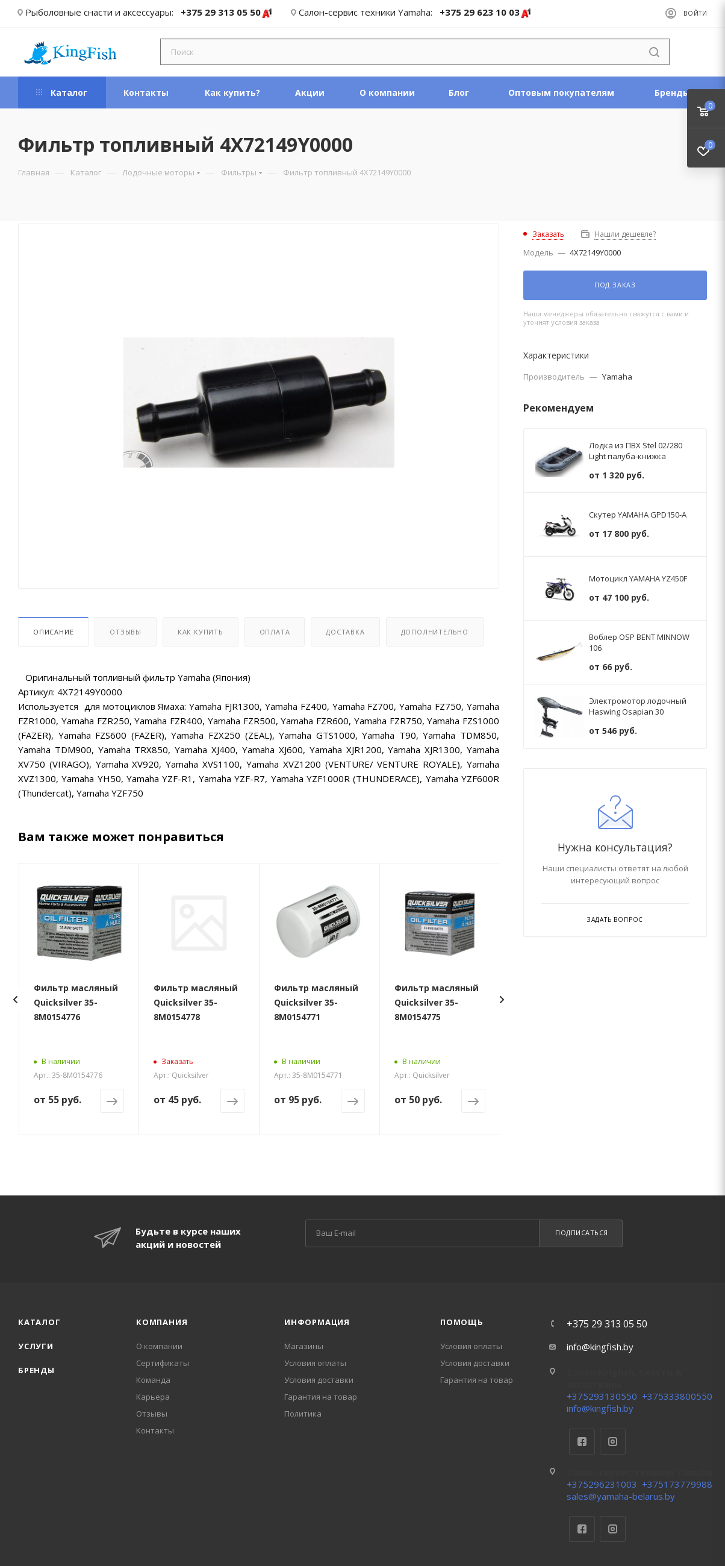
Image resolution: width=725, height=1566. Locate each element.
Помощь (462, 1322)
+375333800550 (677, 1396)
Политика (303, 1413)
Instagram (613, 1442)
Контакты (155, 1430)
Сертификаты (162, 1363)
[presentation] (15, 1000)
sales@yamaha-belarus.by (621, 1496)
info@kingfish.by (600, 1347)
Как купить (200, 631)
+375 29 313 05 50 (227, 13)
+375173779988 (677, 1484)
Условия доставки (318, 1379)
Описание (53, 631)
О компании (159, 1346)
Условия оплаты (315, 1363)
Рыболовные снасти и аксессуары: (99, 12)
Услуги (36, 1346)
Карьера (153, 1396)
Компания (161, 1322)
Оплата (275, 631)
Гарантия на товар (320, 1396)
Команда (153, 1379)
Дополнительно (434, 631)
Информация (317, 1322)
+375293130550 (602, 1396)
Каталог (39, 1322)
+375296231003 (602, 1484)
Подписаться (581, 1232)
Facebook (582, 1442)
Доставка (345, 631)
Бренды (36, 1370)
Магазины (303, 1346)
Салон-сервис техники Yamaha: (365, 12)
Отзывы (126, 631)
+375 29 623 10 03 (486, 13)
